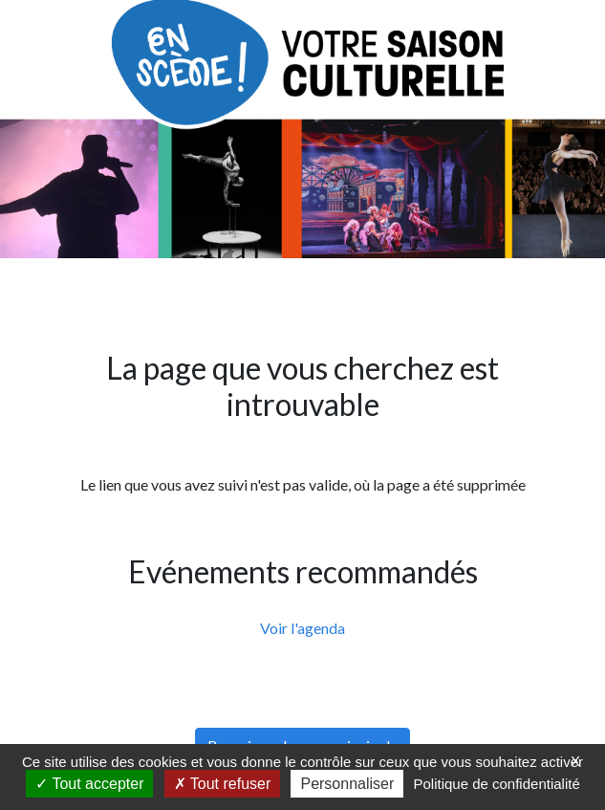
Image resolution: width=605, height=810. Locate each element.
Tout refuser (222, 784)
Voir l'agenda (302, 628)
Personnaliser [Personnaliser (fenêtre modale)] (347, 784)
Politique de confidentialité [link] (496, 784)
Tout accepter (89, 784)
